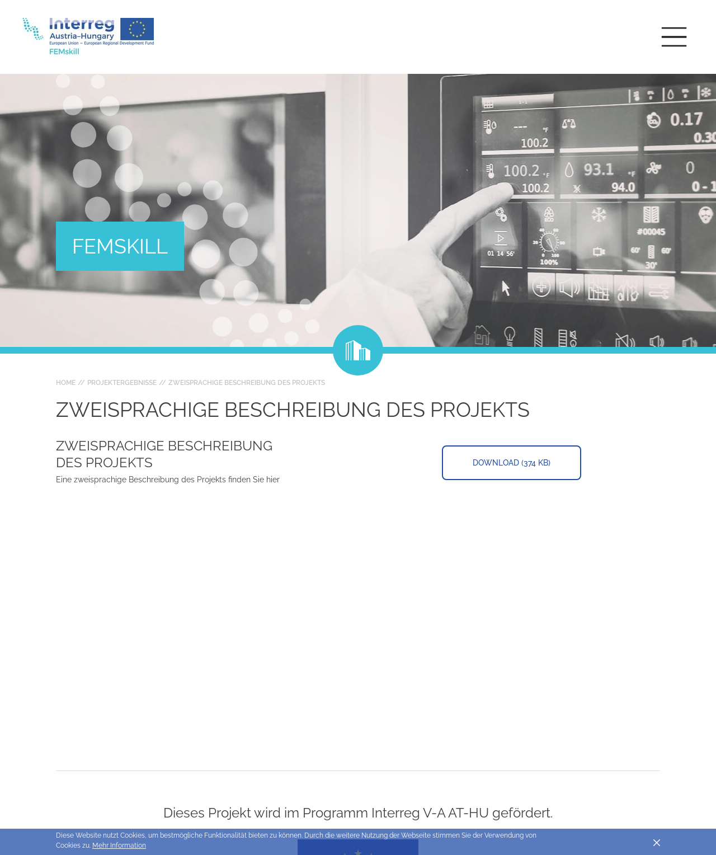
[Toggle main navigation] (674, 37)
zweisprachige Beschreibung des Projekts (246, 383)
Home (66, 383)
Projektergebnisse (122, 383)
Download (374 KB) (511, 462)
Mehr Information (119, 845)
